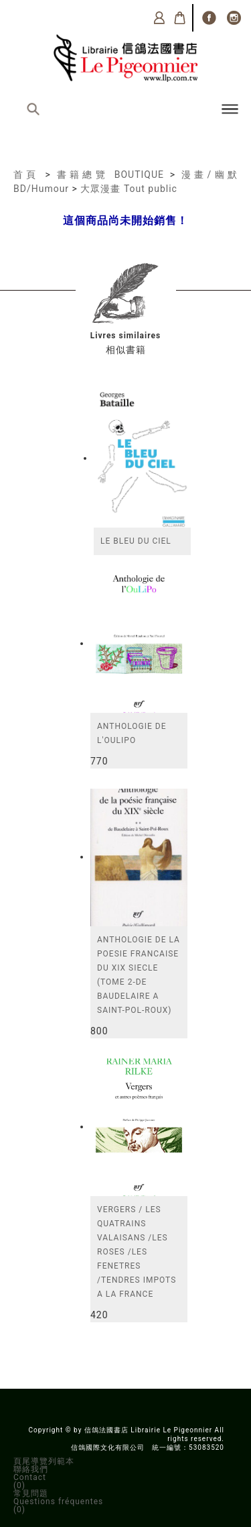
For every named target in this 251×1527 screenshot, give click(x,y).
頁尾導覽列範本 (43, 1461)
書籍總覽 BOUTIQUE (110, 174)
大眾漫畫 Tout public (128, 188)
